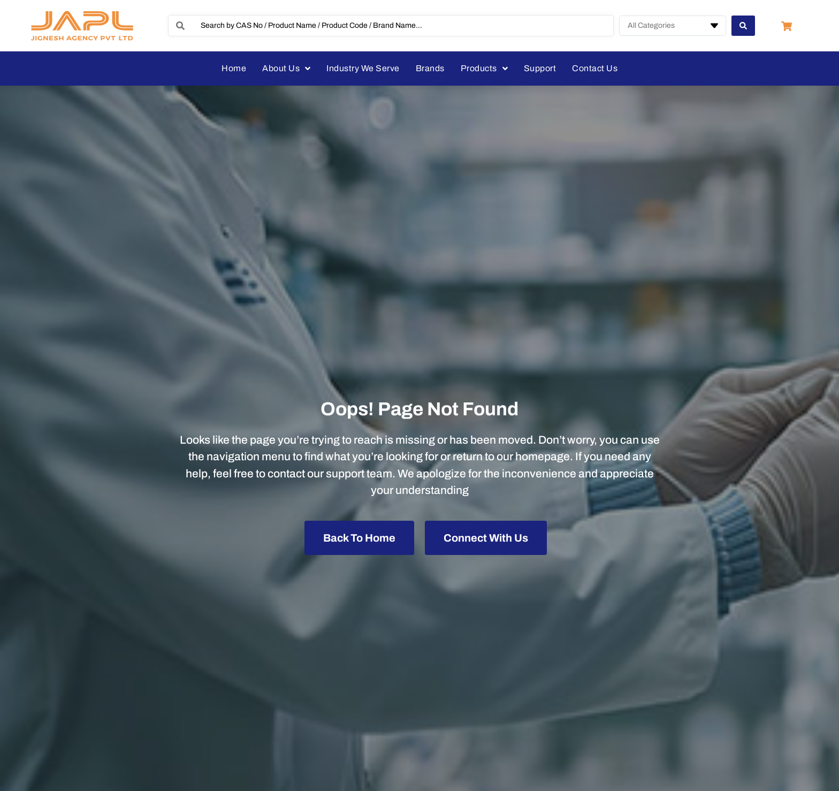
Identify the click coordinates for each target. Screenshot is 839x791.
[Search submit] (743, 26)
